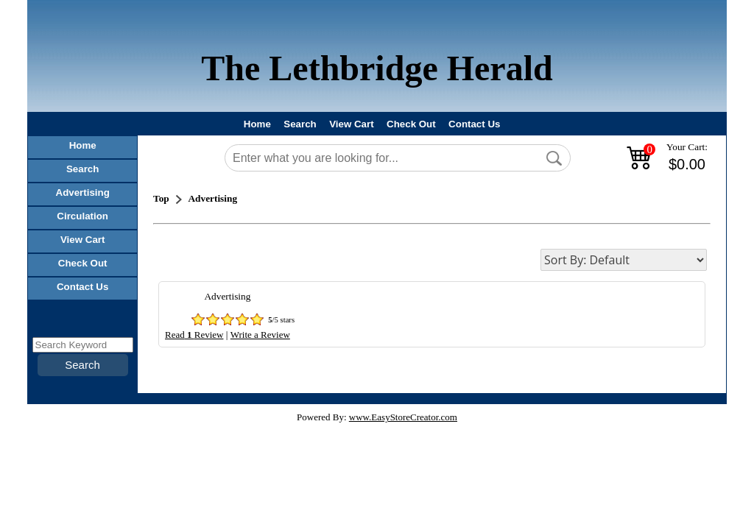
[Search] (398, 158)
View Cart (351, 124)
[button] (83, 365)
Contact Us (474, 124)
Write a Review (260, 334)
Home (257, 124)
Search (299, 124)
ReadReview (194, 334)
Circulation (82, 216)
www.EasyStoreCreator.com (403, 417)
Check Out (411, 124)
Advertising (83, 192)
